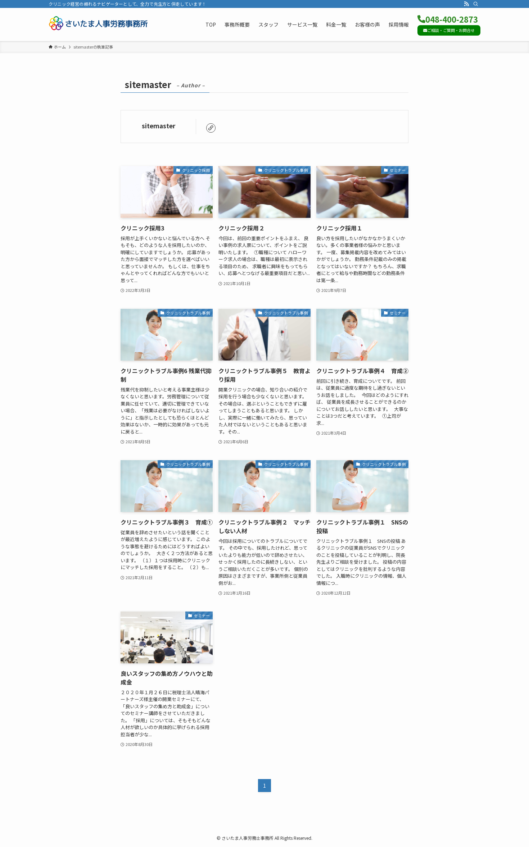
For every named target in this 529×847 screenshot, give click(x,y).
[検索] (475, 4)
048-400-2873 (447, 19)
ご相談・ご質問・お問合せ (449, 30)
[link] (211, 128)
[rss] (466, 4)
